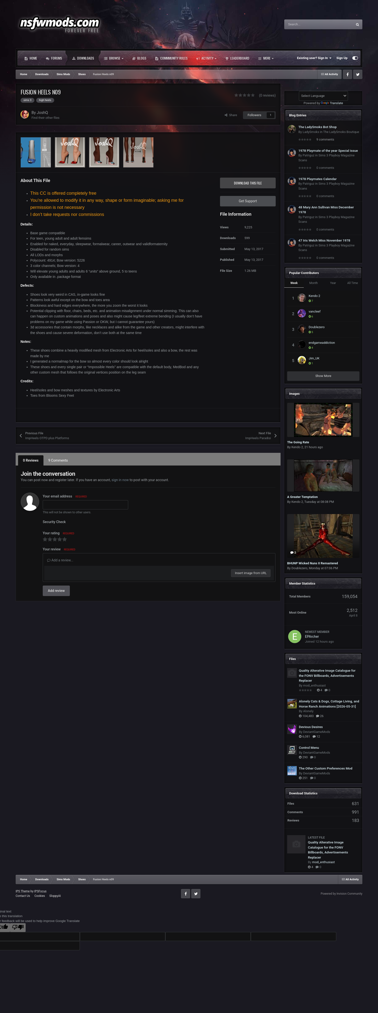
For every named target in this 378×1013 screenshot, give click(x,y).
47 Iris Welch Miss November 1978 (324, 240)
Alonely (308, 711)
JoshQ (42, 112)
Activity (206, 58)
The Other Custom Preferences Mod (325, 768)
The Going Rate (298, 442)
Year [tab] (333, 283)
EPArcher (312, 636)
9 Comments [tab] (58, 460)
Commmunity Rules (171, 58)
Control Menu (309, 748)
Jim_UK (314, 358)
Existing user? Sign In (314, 58)
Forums (54, 58)
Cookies (39, 896)
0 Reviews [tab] (31, 460)
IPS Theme (23, 891)
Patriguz (308, 155)
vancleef (315, 311)
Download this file (248, 182)
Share (231, 115)
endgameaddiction (322, 342)
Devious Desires (311, 727)
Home (31, 58)
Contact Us (23, 896)
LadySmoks (311, 132)
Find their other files (46, 118)
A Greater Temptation (302, 497)
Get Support (248, 201)
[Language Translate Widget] (323, 96)
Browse (114, 58)
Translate (332, 103)
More (266, 58)
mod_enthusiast (314, 685)
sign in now (120, 480)
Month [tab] (313, 283)
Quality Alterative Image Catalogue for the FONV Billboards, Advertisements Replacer (327, 675)
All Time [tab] (352, 283)
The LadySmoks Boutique (341, 132)
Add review (56, 591)
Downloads (83, 58)
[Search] (308, 24)
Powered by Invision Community (341, 893)
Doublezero (317, 327)
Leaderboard (237, 58)
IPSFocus (40, 891)
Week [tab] (294, 283)
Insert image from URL (251, 573)
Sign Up (341, 58)
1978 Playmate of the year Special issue (328, 150)
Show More (323, 376)
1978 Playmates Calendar (317, 179)
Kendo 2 (314, 296)
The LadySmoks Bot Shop (317, 127)
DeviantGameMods (316, 732)
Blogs (139, 58)
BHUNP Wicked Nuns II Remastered (312, 563)
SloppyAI (55, 896)
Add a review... (60, 560)
